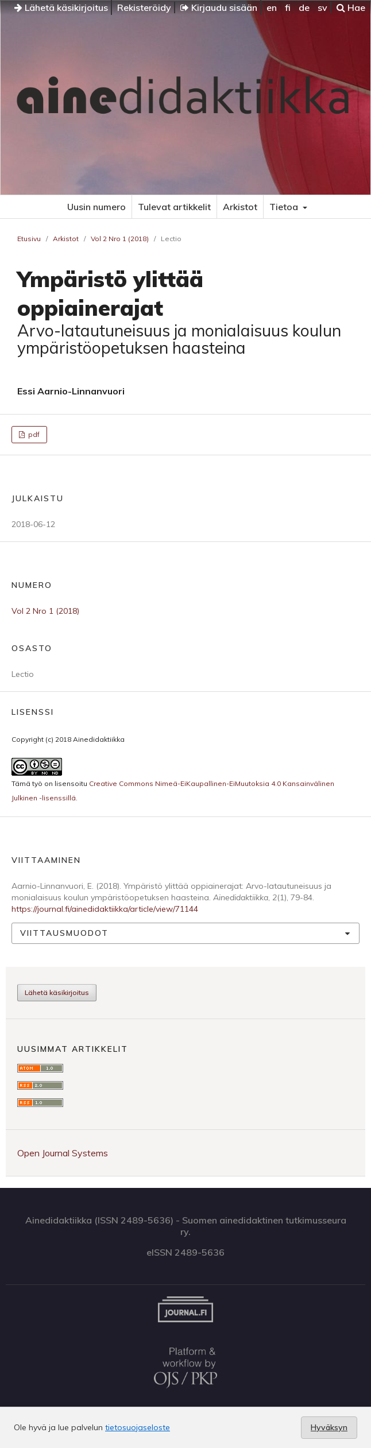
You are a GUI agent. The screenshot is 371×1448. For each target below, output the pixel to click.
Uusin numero (96, 206)
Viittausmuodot (64, 933)
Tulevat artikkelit (174, 206)
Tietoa (284, 206)
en (271, 7)
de (304, 7)
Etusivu (29, 238)
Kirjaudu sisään (218, 7)
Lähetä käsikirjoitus (61, 7)
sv (322, 7)
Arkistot (240, 206)
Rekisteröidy (144, 7)
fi (288, 7)
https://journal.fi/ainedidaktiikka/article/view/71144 (104, 909)
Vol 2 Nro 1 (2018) (120, 238)
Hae (351, 7)
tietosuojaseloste (137, 1427)
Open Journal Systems (62, 1153)
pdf (33, 434)
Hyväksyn (329, 1427)
